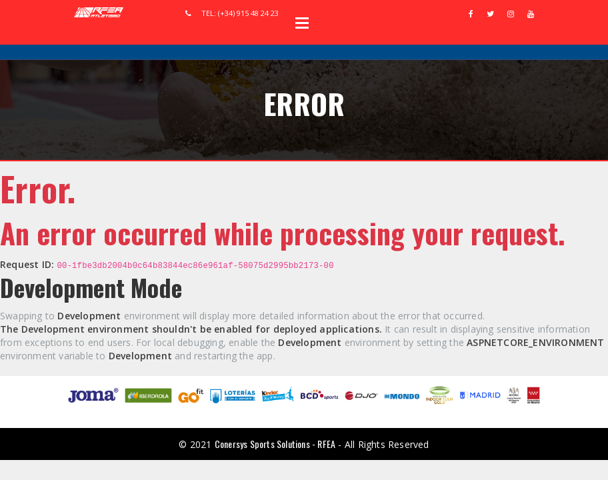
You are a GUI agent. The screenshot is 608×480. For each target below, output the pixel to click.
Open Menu (302, 22)
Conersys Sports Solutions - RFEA (275, 444)
